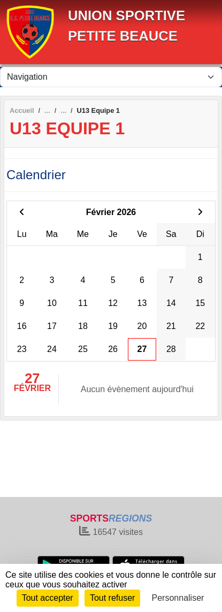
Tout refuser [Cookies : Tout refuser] (112, 597)
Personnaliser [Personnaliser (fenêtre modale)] (178, 597)
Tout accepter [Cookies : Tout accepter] (47, 597)
